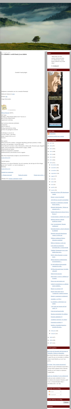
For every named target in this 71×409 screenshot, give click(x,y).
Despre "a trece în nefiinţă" (57, 197)
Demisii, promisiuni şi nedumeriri (59, 296)
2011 (51, 160)
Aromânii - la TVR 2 (56, 299)
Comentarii (52, 394)
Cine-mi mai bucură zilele (57, 311)
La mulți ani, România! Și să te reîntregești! (57, 376)
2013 (51, 154)
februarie (53, 330)
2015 (51, 148)
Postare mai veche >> (39, 175)
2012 (51, 157)
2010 (51, 162)
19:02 (13, 94)
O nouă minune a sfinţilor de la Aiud (60, 216)
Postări (51, 391)
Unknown (53, 133)
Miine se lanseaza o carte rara (58, 243)
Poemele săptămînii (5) (56, 316)
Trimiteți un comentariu (7, 172)
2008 (51, 340)
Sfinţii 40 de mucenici (56, 273)
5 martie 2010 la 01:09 (5, 157)
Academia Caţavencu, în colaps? (59, 319)
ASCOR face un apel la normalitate (59, 199)
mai (52, 184)
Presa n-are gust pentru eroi (57, 281)
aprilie (53, 187)
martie (53, 190)
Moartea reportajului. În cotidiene (59, 314)
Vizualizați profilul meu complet (56, 136)
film (6, 96)
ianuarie (53, 333)
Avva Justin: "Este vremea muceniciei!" (56, 364)
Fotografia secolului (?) (57, 322)
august (53, 176)
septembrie (54, 173)
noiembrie (54, 167)
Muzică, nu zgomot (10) (57, 288)
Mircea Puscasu (5, 112)
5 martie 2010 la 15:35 (5, 168)
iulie (52, 179)
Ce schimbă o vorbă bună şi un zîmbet (14, 54)
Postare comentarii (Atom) (15, 178)
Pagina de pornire (22, 175)
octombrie (54, 170)
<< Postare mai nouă (6, 175)
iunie (52, 181)
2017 (51, 143)
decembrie (54, 165)
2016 (51, 146)
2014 (51, 151)
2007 (51, 343)
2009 (51, 337)
